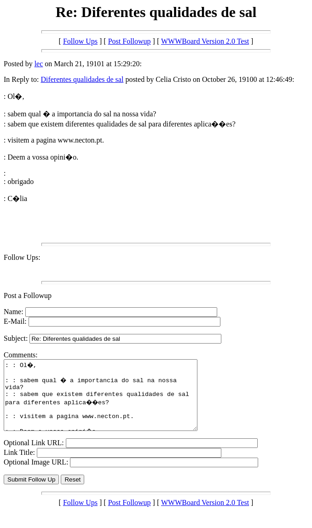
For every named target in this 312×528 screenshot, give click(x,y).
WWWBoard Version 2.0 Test (205, 41)
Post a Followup (28, 295)
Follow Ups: (22, 257)
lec (39, 64)
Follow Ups (80, 41)
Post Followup (129, 41)
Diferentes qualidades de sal (81, 79)
